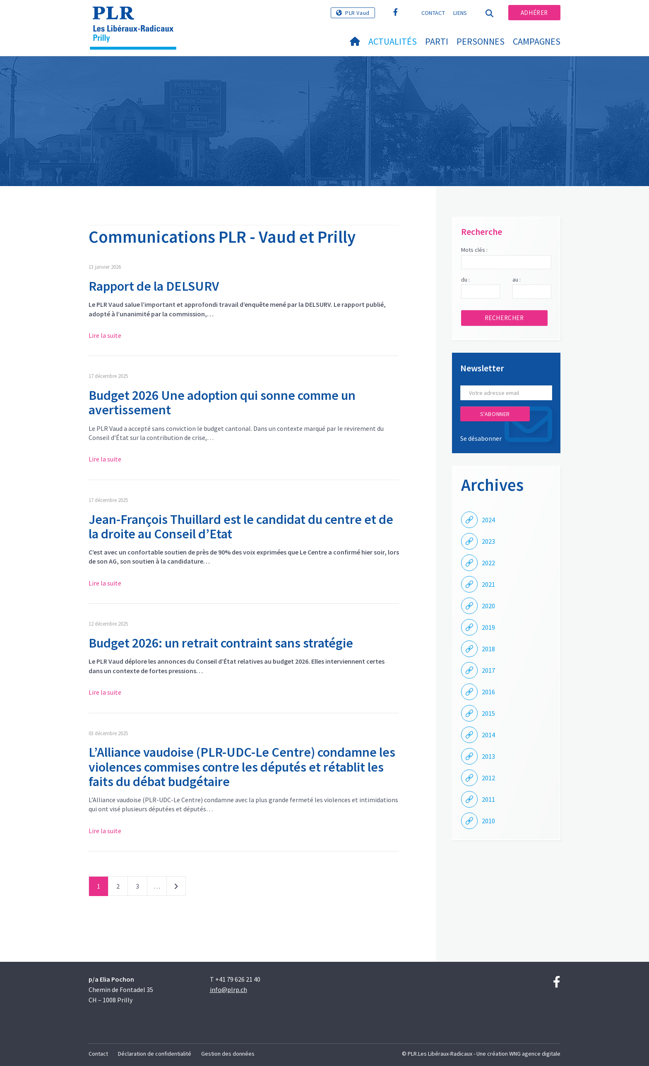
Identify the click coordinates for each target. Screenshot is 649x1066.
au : (516, 279)
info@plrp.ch (228, 989)
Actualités (392, 41)
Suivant (176, 888)
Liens (460, 13)
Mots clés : (474, 249)
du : (465, 279)
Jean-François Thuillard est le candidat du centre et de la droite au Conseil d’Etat (241, 526)
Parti (436, 41)
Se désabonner (481, 438)
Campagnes (536, 41)
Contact (433, 13)
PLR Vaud (357, 13)
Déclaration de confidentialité (154, 1053)
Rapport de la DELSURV (154, 286)
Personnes (481, 41)
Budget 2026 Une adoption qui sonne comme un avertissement (222, 402)
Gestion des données (228, 1053)
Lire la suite (105, 335)
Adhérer (534, 13)
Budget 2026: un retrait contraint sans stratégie (221, 643)
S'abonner (495, 414)
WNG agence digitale (534, 1053)
